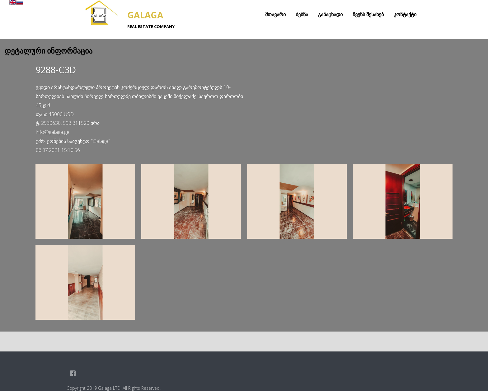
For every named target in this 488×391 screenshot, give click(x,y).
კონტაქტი (405, 14)
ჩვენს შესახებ (368, 14)
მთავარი (275, 14)
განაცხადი (330, 14)
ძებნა (302, 14)
